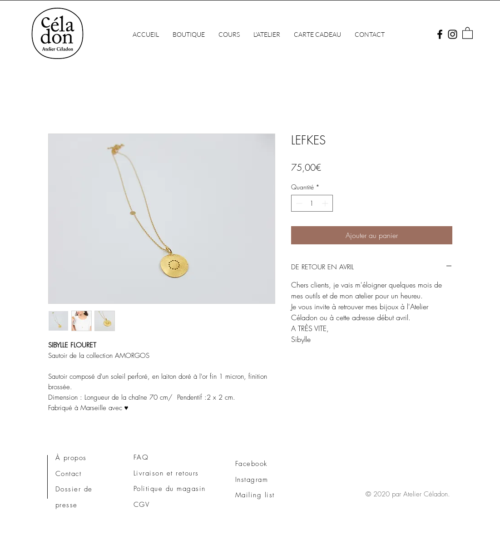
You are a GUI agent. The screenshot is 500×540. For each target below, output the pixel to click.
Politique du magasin (170, 488)
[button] (267, 34)
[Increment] (326, 203)
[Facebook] (440, 34)
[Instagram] (452, 34)
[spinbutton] (312, 203)
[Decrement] (298, 203)
